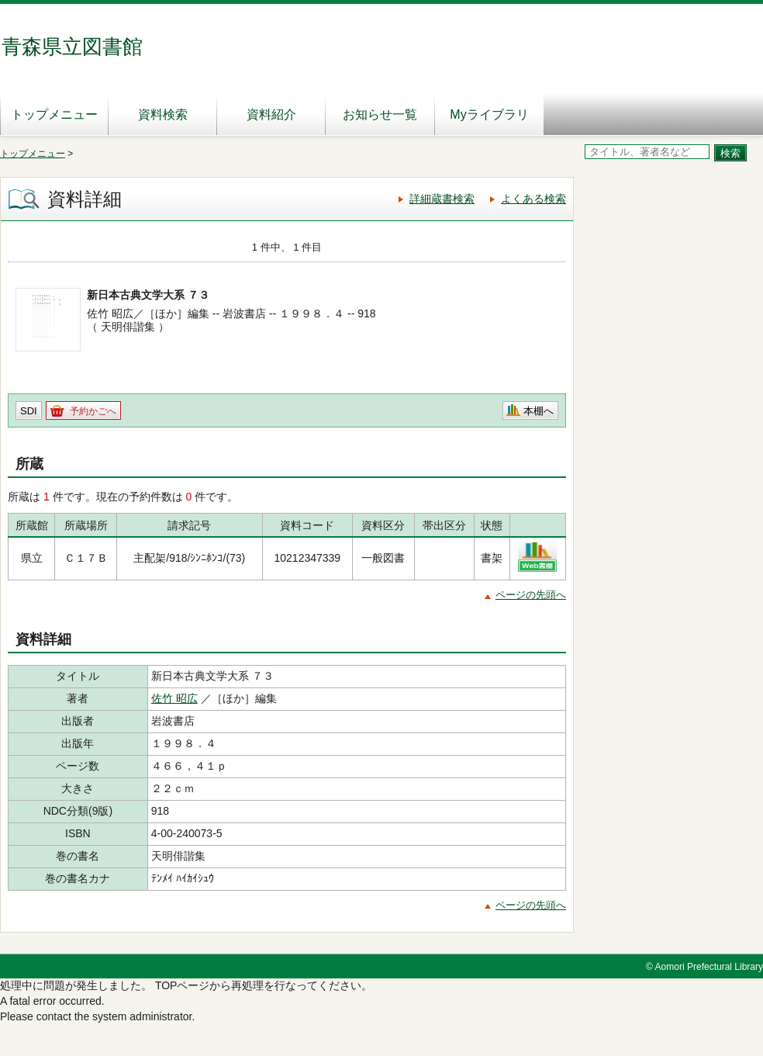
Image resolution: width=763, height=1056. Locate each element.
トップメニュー (54, 114)
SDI (28, 411)
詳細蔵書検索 (442, 198)
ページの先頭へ (530, 595)
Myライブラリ (489, 114)
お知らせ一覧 (380, 114)
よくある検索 (533, 198)
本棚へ (538, 411)
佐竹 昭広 (174, 698)
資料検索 (163, 114)
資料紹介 (271, 114)
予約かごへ (93, 411)
